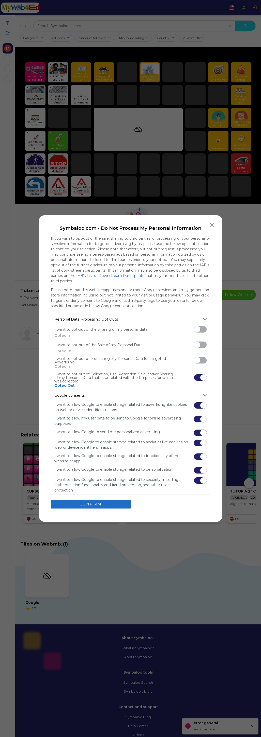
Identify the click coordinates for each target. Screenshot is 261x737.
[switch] (200, 329)
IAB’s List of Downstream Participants (110, 275)
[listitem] (130, 319)
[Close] (212, 225)
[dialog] (130, 368)
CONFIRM (91, 504)
